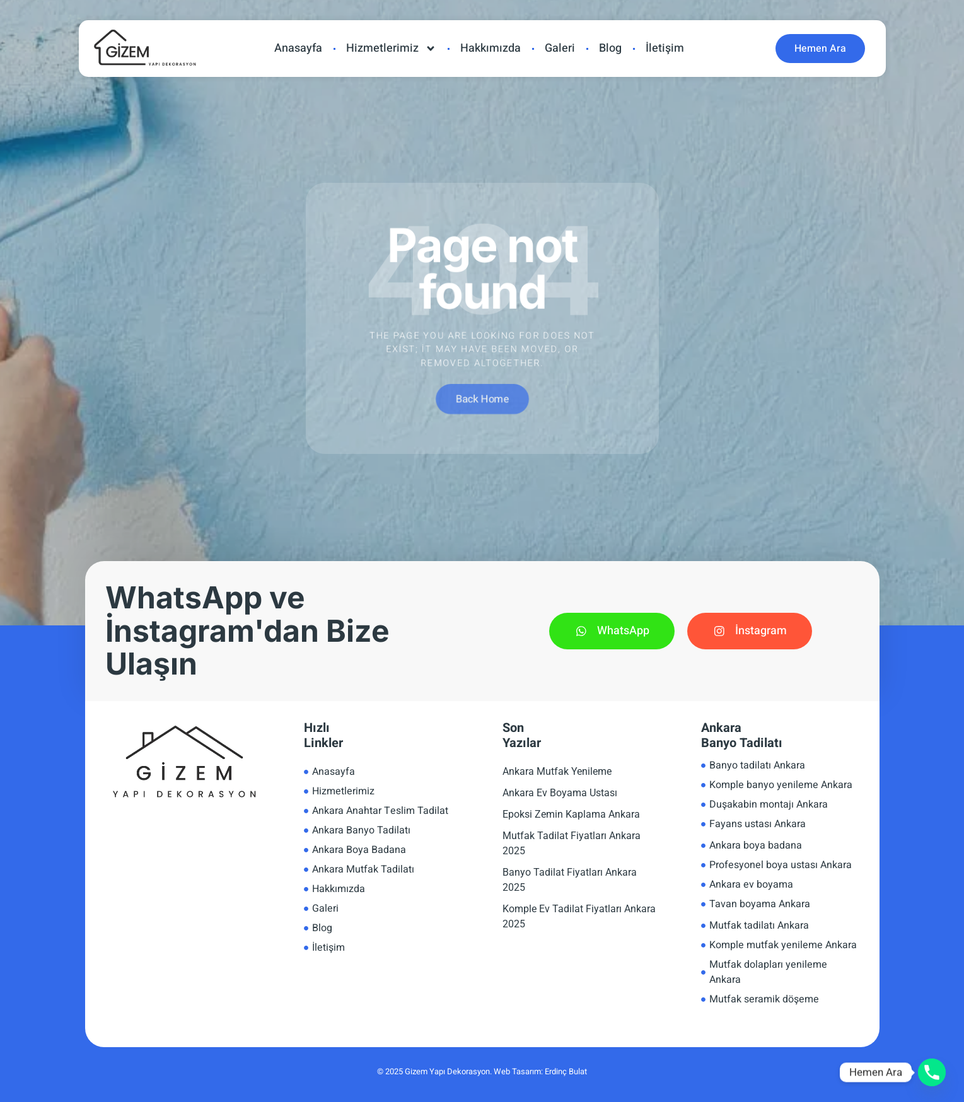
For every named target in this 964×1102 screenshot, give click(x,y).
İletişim (665, 48)
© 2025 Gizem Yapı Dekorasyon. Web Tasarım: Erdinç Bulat (482, 1071)
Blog (610, 48)
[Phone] (932, 1072)
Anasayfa (298, 48)
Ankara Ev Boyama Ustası (559, 793)
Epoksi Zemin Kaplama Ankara (571, 814)
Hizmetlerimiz (391, 49)
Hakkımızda (490, 48)
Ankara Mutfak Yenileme (557, 771)
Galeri (560, 48)
